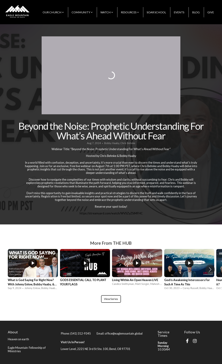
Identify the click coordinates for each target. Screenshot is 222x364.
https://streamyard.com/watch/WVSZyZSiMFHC (111, 213)
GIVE (210, 12)
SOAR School (156, 12)
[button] (210, 269)
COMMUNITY (82, 12)
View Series (111, 298)
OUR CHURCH (53, 12)
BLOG (196, 12)
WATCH (106, 12)
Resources (130, 12)
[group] (33, 269)
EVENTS (179, 12)
